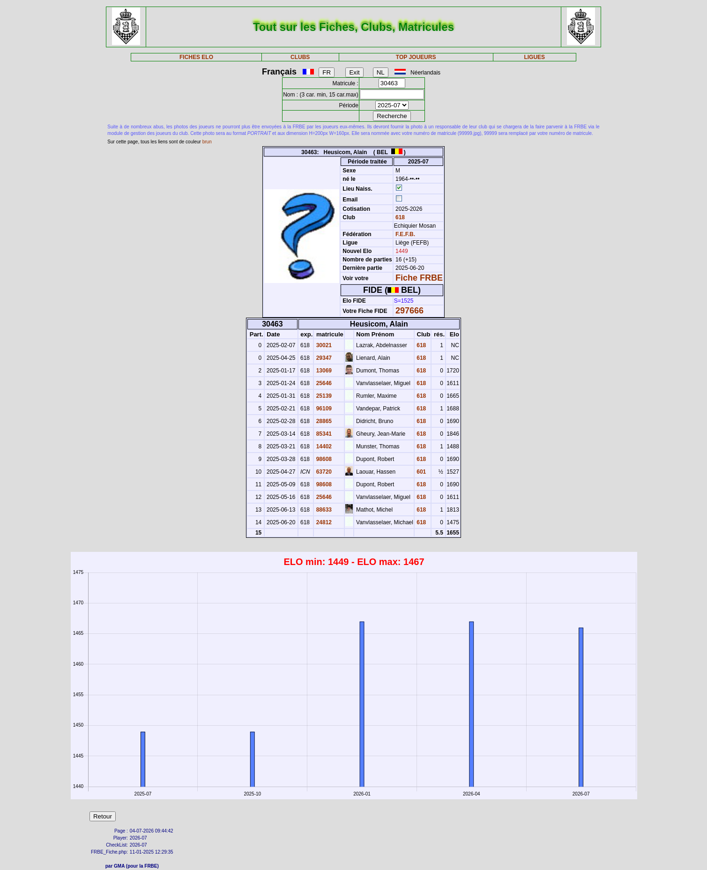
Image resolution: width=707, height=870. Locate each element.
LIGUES (534, 57)
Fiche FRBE (419, 278)
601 (420, 471)
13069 (323, 370)
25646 (323, 383)
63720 (323, 471)
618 (399, 217)
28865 (323, 421)
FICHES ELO (196, 57)
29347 (323, 358)
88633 (323, 509)
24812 (323, 522)
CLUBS (300, 57)
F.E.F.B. (405, 234)
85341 (323, 434)
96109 (323, 408)
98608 (323, 459)
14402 (323, 446)
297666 (409, 310)
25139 (323, 396)
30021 (323, 345)
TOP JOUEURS (416, 57)
